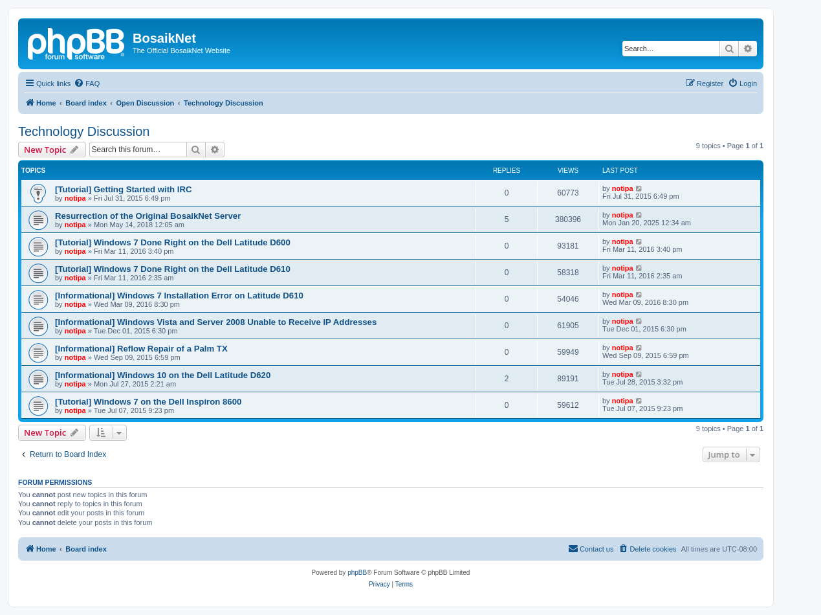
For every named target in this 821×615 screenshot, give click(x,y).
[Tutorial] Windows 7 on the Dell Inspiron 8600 (148, 402)
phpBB (357, 572)
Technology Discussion (83, 131)
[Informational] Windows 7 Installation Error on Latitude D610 (179, 295)
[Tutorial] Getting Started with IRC (123, 189)
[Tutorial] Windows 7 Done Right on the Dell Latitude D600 (172, 242)
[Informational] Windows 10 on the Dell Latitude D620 (162, 375)
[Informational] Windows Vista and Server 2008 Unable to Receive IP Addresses (216, 322)
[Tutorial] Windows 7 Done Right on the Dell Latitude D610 (172, 269)
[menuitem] (87, 83)
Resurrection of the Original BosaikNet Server (148, 216)
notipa (75, 198)
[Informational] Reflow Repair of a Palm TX (141, 348)
